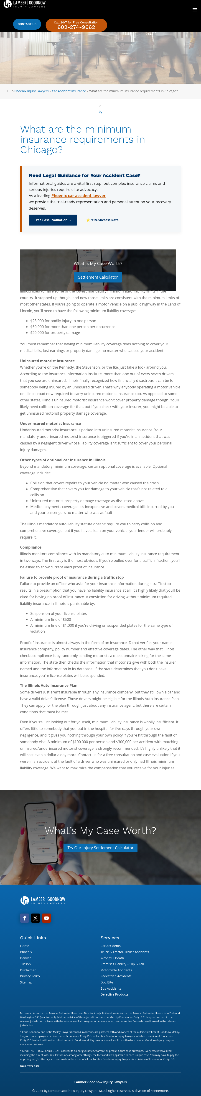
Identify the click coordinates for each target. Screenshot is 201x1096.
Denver (25, 958)
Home (24, 946)
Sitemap (26, 982)
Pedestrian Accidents (115, 977)
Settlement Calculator (98, 277)
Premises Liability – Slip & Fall (122, 965)
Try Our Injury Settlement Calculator (100, 848)
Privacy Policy (30, 977)
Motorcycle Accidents (116, 970)
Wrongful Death (112, 958)
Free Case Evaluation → (52, 220)
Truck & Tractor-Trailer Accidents (124, 952)
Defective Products (114, 995)
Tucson (25, 965)
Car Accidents (110, 946)
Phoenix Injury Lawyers (31, 91)
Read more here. (30, 1066)
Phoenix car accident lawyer (78, 195)
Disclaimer (28, 970)
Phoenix (26, 952)
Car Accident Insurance (69, 91)
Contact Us (27, 24)
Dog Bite (106, 982)
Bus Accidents (110, 989)
